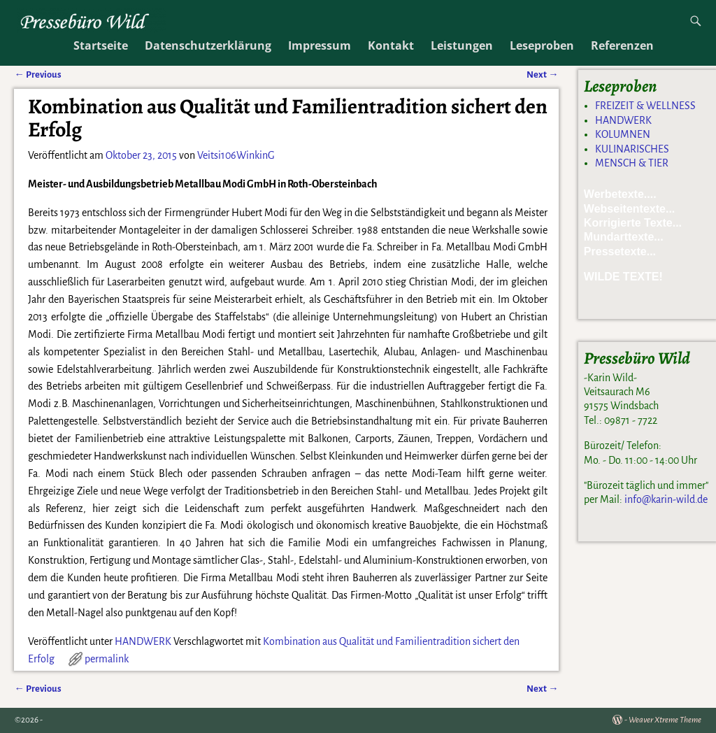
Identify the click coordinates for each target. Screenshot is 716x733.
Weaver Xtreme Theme (665, 720)
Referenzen (622, 45)
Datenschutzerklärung (208, 45)
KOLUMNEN (622, 134)
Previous (37, 688)
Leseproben (542, 45)
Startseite (100, 45)
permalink (107, 658)
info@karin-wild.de (666, 499)
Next (542, 688)
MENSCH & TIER (631, 163)
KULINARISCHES (632, 149)
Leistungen (462, 45)
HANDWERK (143, 641)
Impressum (319, 45)
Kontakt (391, 45)
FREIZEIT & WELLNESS (645, 105)
